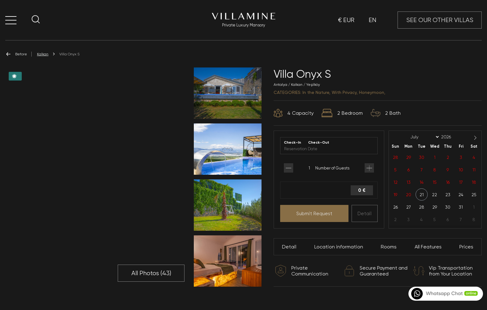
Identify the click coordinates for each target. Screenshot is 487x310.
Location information (338, 247)
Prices (466, 247)
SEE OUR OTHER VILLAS (439, 20)
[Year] (451, 136)
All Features (428, 247)
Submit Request (314, 213)
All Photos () (151, 273)
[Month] (423, 137)
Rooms (389, 247)
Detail (364, 213)
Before (16, 54)
